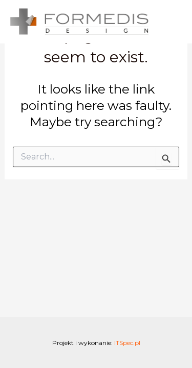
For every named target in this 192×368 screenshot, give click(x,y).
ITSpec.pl (127, 343)
